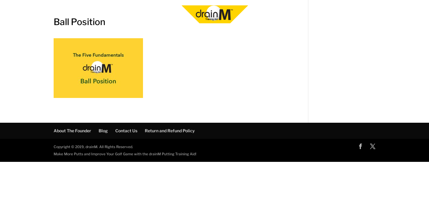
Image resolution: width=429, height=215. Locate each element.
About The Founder (72, 130)
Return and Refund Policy (170, 130)
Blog (103, 130)
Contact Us (126, 130)
